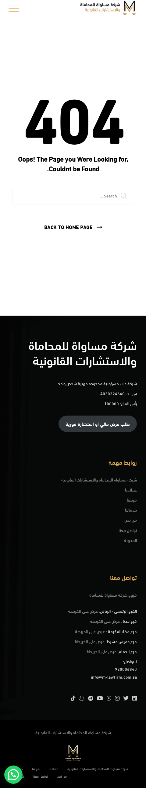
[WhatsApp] (109, 698)
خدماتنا (131, 509)
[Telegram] (90, 698)
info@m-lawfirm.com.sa (114, 676)
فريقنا (132, 499)
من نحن (130, 519)
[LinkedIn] (134, 698)
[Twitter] (126, 698)
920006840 (126, 669)
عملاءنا (131, 489)
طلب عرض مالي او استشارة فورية (98, 423)
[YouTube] (100, 698)
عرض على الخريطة (83, 611)
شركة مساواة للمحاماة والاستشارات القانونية (99, 479)
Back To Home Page (68, 226)
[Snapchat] (81, 698)
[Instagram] (117, 698)
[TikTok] (73, 698)
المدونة (130, 540)
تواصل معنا (128, 530)
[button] (13, 775)
